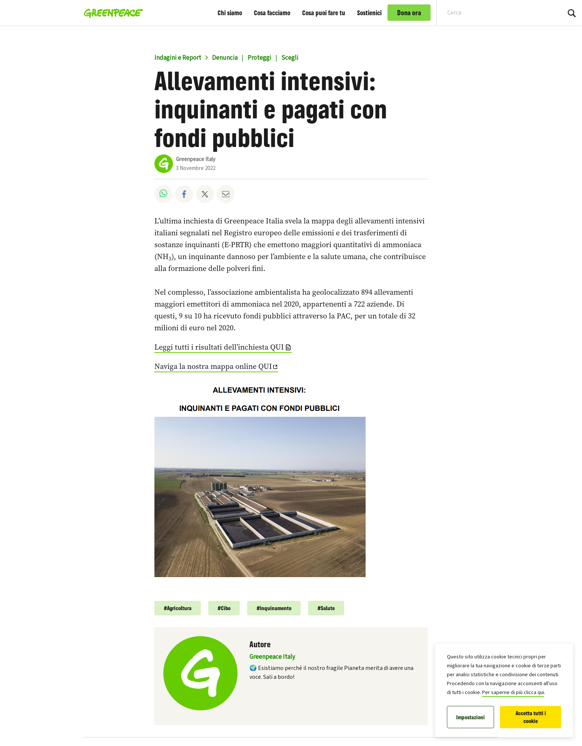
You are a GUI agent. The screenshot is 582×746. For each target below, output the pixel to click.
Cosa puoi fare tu (323, 12)
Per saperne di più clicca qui (513, 692)
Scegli (289, 57)
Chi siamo (230, 12)
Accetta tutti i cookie (531, 717)
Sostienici (369, 12)
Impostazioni (470, 717)
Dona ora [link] (409, 12)
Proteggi (259, 57)
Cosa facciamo (272, 12)
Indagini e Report (177, 57)
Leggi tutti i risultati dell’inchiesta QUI (219, 347)
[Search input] (494, 12)
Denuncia (225, 57)
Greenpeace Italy (195, 159)
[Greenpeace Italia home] (111, 12)
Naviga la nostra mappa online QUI (213, 366)
